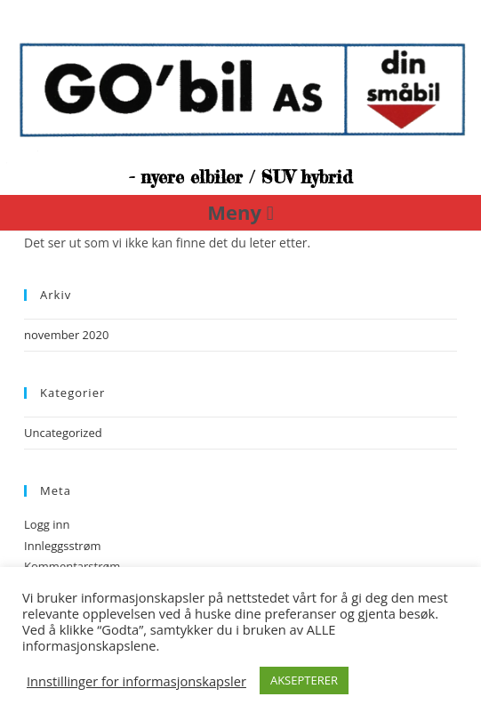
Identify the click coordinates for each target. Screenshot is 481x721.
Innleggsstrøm (62, 546)
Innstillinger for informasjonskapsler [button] (136, 681)
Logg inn (46, 524)
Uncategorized (63, 433)
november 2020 (66, 335)
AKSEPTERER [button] (304, 680)
